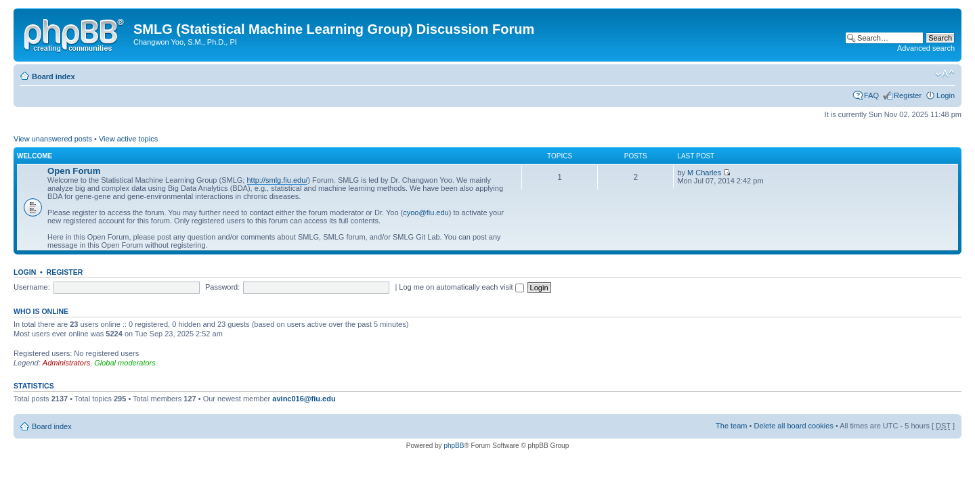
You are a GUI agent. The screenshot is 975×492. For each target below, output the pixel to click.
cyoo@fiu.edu (425, 212)
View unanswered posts (53, 139)
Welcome (34, 156)
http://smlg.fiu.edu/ (277, 180)
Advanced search (926, 48)
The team (731, 426)
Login (945, 95)
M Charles (704, 173)
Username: (32, 287)
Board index (53, 76)
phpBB (453, 445)
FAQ (871, 95)
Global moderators (125, 363)
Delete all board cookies (793, 426)
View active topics (128, 139)
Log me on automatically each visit (461, 287)
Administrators (66, 363)
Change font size (945, 74)
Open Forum (73, 171)
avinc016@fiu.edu (303, 399)
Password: (222, 287)
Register (908, 95)
